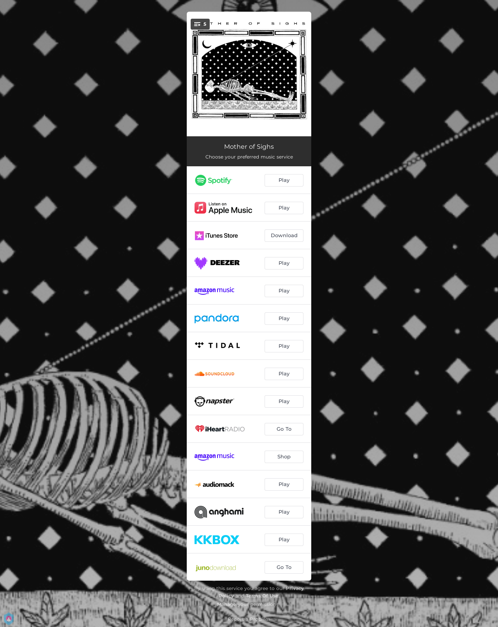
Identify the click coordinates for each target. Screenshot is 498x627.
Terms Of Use (262, 596)
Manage (226, 604)
